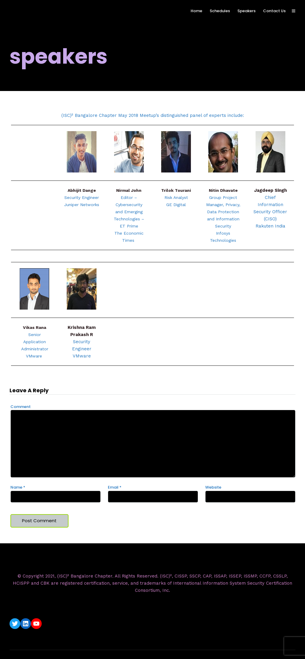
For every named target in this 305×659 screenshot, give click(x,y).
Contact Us (274, 11)
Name (17, 487)
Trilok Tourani (176, 190)
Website (213, 487)
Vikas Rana (34, 327)
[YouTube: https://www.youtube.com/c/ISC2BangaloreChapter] (36, 623)
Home (196, 11)
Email (115, 487)
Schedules (220, 11)
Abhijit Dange (82, 190)
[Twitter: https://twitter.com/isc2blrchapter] (15, 623)
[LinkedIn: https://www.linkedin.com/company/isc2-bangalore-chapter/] (25, 623)
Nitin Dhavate (223, 190)
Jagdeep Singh (270, 190)
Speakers (246, 11)
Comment (20, 406)
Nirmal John (128, 190)
